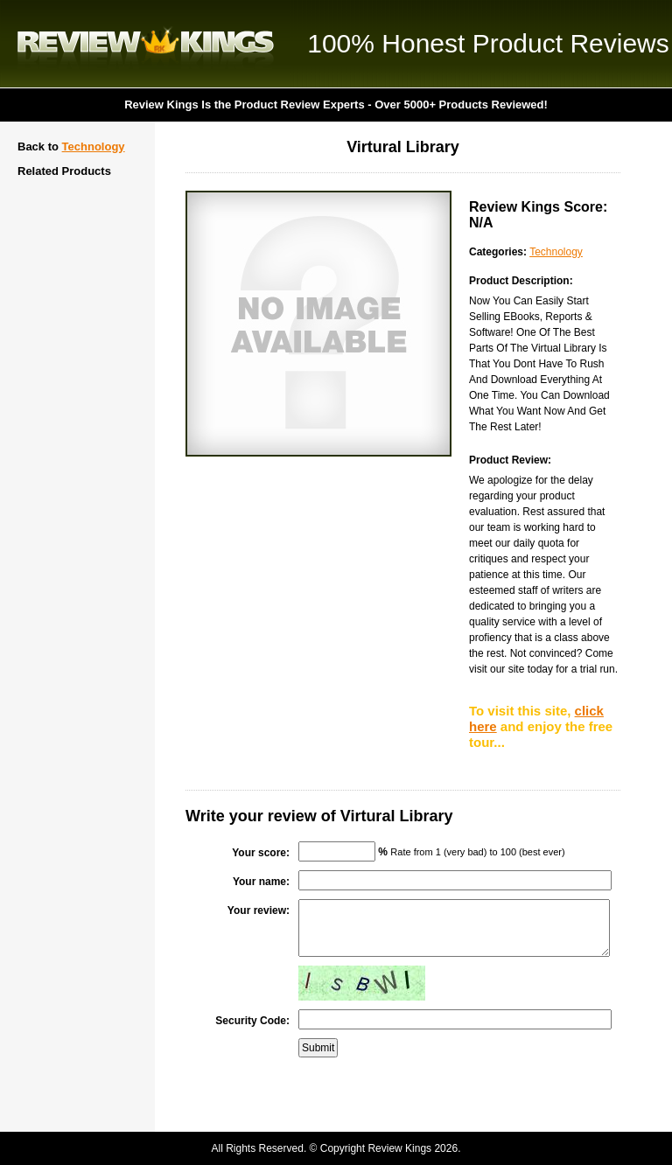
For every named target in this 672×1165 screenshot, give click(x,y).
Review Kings (145, 43)
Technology (93, 146)
